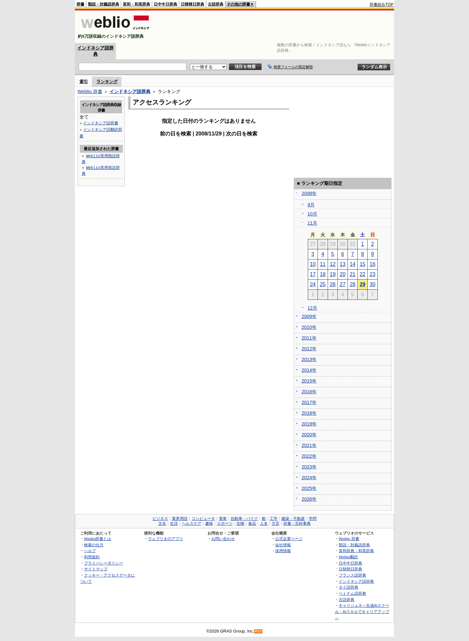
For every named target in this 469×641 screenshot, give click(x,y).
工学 (273, 519)
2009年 (309, 316)
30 (373, 284)
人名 (264, 523)
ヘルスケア (191, 523)
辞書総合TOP (381, 4)
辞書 (80, 4)
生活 (174, 523)
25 (323, 284)
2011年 (309, 338)
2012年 (309, 348)
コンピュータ (203, 519)
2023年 (309, 466)
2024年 (309, 477)
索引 (83, 81)
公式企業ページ (289, 538)
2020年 (309, 434)
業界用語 (180, 519)
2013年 (309, 359)
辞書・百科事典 (297, 523)
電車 (223, 519)
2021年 (309, 445)
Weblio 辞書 (90, 91)
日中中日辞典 (165, 4)
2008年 (309, 193)
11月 (312, 223)
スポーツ (225, 523)
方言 (275, 523)
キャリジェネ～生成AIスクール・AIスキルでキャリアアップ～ (362, 611)
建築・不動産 (293, 519)
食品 (252, 523)
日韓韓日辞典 (192, 4)
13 (343, 264)
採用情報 (283, 551)
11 (323, 264)
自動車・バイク (244, 519)
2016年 (309, 391)
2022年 (309, 456)
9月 (311, 204)
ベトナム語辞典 (352, 593)
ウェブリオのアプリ (165, 538)
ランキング (107, 81)
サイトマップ (95, 569)
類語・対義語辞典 (103, 4)
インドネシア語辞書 (100, 123)
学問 (313, 519)
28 (353, 284)
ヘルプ (90, 551)
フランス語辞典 (352, 575)
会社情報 (283, 545)
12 (333, 264)
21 (353, 274)
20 (343, 274)
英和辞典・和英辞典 (356, 551)
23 (373, 274)
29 (362, 284)
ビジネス (160, 519)
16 (373, 264)
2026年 (309, 499)
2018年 (309, 413)
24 (313, 284)
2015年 (309, 380)
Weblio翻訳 (348, 557)
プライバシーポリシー (103, 563)
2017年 (309, 402)
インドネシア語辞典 (129, 91)
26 (333, 284)
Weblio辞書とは (97, 538)
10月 (312, 213)
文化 (162, 523)
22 (362, 274)
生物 (240, 523)
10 (313, 264)
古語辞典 (215, 4)
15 (362, 264)
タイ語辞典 (348, 587)
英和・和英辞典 (136, 4)
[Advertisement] (274, 26)
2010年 (309, 327)
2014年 (309, 370)
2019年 (309, 423)
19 (333, 274)
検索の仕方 (94, 545)
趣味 (209, 523)
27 (343, 284)
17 (313, 274)
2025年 (309, 488)
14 (353, 264)
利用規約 (92, 557)
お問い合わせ (223, 538)
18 (323, 274)
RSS (259, 631)
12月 (312, 308)
